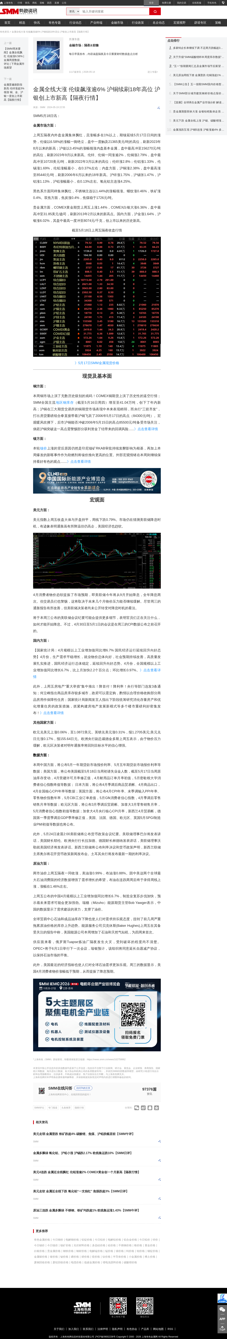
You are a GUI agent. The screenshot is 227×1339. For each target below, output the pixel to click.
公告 (64, 3)
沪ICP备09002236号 (105, 1336)
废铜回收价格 (42, 1262)
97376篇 (149, 1089)
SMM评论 (39, 1107)
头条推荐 (66, 1107)
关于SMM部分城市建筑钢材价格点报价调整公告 (198, 93)
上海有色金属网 (150, 1336)
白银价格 (39, 1251)
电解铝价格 (114, 1239)
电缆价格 (76, 1262)
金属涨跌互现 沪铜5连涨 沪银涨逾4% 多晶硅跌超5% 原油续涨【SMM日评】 (198, 129)
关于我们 (59, 1329)
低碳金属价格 (92, 1262)
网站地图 (158, 1329)
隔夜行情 (79, 1107)
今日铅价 (144, 1239)
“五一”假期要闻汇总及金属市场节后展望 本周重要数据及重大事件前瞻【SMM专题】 (198, 66)
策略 (42, 3)
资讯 (27, 3)
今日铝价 (100, 1239)
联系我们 (88, 1329)
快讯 (37, 22)
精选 (22, 22)
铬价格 (138, 1245)
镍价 (43, 448)
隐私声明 (117, 1329)
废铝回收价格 (60, 1262)
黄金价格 (150, 1245)
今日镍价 (52, 1245)
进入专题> (153, 72)
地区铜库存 (65, 402)
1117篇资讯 (75, 72)
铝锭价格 (87, 1239)
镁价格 (96, 1256)
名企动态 (159, 22)
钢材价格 (81, 1251)
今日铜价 (58, 1239)
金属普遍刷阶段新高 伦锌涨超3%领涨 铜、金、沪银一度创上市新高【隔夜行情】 (14, 92)
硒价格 (75, 1256)
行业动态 (75, 22)
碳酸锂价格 (130, 1262)
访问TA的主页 (83, 1088)
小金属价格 (135, 1256)
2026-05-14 (89, 72)
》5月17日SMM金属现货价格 (97, 363)
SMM (35, 1141)
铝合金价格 (130, 1239)
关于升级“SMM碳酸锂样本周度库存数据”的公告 (198, 57)
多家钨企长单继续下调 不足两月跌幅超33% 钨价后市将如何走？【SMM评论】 (198, 48)
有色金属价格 (42, 1239)
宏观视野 (179, 22)
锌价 (155, 1239)
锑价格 (120, 1251)
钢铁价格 (68, 1251)
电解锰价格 (96, 1251)
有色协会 (132, 1329)
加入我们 (73, 1329)
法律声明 (102, 1329)
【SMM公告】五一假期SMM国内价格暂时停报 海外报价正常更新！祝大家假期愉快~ (198, 84)
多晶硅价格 (98, 1245)
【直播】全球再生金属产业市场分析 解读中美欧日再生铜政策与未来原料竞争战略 (198, 102)
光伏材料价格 (81, 1245)
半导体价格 (119, 1256)
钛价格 (106, 1256)
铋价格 (64, 1256)
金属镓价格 (40, 1256)
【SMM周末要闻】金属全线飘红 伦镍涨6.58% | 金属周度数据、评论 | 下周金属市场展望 (14, 58)
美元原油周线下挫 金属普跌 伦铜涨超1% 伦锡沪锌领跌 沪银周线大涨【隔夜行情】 (198, 75)
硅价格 (112, 1245)
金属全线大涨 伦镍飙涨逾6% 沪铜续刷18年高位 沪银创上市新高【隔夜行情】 (51, 31)
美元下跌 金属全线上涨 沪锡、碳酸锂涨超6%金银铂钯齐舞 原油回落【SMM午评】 (198, 120)
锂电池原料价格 (112, 1262)
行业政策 (138, 22)
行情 (20, 3)
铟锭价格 (152, 1251)
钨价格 (130, 1251)
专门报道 (52, 1107)
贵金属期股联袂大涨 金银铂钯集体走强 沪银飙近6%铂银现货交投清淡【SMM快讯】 (198, 111)
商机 (34, 3)
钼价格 (141, 1251)
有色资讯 (4, 31)
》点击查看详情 (146, 429)
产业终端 (96, 22)
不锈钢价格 (125, 1245)
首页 (7, 22)
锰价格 (109, 1251)
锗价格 (54, 1256)
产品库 (145, 1329)
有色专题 (55, 22)
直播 (56, 3)
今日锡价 (39, 1245)
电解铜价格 (72, 1239)
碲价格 (85, 1256)
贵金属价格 (54, 1251)
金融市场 (117, 22)
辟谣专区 (200, 22)
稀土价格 (150, 1256)
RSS (170, 1329)
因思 (49, 3)
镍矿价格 (65, 1245)
